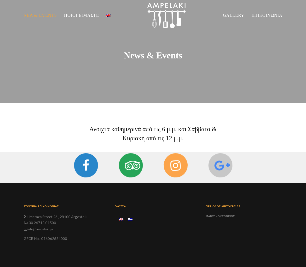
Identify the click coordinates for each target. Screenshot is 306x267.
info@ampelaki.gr (40, 229)
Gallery (233, 15)
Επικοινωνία (266, 15)
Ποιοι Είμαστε (81, 15)
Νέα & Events (40, 15)
